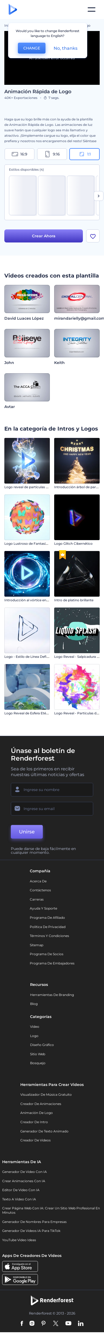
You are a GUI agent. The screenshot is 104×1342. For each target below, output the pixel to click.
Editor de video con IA (21, 1190)
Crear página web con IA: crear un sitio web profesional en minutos (51, 1210)
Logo (34, 1036)
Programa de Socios (46, 954)
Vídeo (34, 1027)
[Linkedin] (80, 1324)
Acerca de (38, 881)
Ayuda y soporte (43, 908)
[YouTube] (68, 1324)
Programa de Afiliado (47, 918)
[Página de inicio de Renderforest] (13, 9)
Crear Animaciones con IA (23, 1181)
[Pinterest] (43, 1324)
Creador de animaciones (40, 1104)
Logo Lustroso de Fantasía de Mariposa (36, 543)
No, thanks (65, 48)
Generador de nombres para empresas (34, 1222)
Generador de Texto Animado (44, 1131)
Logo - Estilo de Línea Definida (29, 657)
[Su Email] (52, 808)
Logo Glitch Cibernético (73, 543)
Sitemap (36, 945)
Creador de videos (35, 1140)
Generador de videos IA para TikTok (31, 1231)
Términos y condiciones (49, 936)
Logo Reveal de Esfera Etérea (27, 713)
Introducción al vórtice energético (32, 600)
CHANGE (31, 48)
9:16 (52, 154)
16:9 (19, 154)
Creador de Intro (34, 1122)
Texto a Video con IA (19, 1199)
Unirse (27, 832)
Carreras (37, 899)
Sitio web (37, 1054)
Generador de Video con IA (24, 1172)
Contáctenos (40, 890)
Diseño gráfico (42, 1045)
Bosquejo (38, 1063)
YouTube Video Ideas (19, 1240)
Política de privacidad (48, 927)
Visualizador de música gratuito (46, 1094)
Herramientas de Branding (52, 995)
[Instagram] (32, 1324)
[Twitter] (56, 1324)
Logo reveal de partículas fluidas (30, 487)
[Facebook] (22, 1324)
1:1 (85, 154)
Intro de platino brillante (73, 600)
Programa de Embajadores (52, 963)
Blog (34, 1004)
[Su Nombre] (52, 789)
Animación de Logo (36, 1113)
